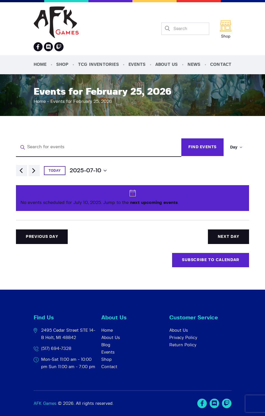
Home (40, 101)
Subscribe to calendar (210, 260)
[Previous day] (21, 170)
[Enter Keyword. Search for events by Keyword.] (98, 147)
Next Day (229, 237)
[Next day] (34, 170)
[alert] (132, 198)
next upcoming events (154, 202)
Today (55, 171)
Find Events (202, 147)
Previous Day (42, 237)
